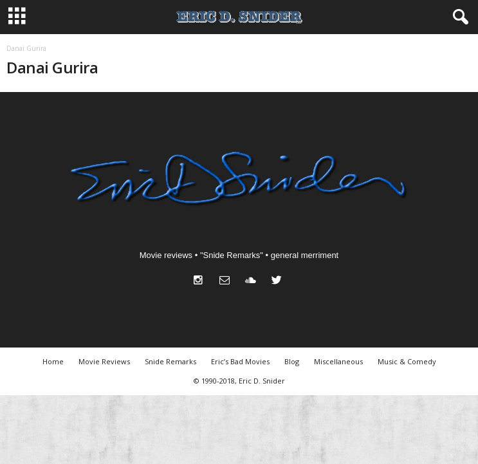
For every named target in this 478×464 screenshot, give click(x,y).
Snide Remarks (170, 361)
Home (53, 361)
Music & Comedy (407, 361)
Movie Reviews (104, 361)
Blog (291, 361)
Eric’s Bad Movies (240, 361)
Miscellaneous (338, 361)
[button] (458, 17)
